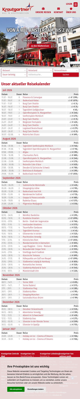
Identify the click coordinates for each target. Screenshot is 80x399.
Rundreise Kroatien (31, 218)
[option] (40, 42)
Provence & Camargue (32, 97)
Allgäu (25, 152)
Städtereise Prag (30, 288)
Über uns (71, 12)
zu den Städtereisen (40, 46)
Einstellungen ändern (36, 389)
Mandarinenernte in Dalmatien (36, 243)
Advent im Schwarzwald (33, 315)
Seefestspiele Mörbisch (33, 116)
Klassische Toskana (31, 255)
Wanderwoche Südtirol (32, 194)
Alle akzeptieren (16, 389)
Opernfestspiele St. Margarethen (37, 112)
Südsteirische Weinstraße (34, 185)
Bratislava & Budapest (32, 170)
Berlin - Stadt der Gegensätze (36, 221)
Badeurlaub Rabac (31, 100)
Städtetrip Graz (29, 318)
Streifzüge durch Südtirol (33, 252)
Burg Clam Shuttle (31, 103)
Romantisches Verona (32, 264)
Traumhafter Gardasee (32, 227)
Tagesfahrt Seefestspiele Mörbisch (38, 146)
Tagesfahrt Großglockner (33, 109)
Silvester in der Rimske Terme (36, 321)
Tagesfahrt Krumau (31, 230)
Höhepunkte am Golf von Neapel (37, 258)
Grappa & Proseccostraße (34, 197)
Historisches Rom (30, 240)
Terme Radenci (29, 285)
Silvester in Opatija (31, 324)
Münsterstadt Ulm (31, 271)
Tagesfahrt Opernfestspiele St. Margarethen (42, 149)
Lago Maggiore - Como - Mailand (37, 246)
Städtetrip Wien (29, 291)
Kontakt (58, 12)
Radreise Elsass (29, 200)
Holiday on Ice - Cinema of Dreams (38, 336)
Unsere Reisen (43, 12)
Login (69, 3)
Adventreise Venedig (31, 312)
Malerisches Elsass (31, 134)
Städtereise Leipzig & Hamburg (36, 261)
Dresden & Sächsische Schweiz (36, 167)
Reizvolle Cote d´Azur (32, 164)
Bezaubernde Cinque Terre (34, 249)
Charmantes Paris (30, 155)
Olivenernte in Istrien (32, 233)
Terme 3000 (28, 282)
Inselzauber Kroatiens (32, 224)
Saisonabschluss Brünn (33, 297)
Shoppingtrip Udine (31, 188)
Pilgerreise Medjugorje (32, 203)
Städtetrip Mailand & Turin (34, 267)
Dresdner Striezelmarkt (33, 309)
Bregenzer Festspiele (32, 122)
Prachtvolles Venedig (32, 236)
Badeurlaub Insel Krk (32, 173)
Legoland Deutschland (32, 128)
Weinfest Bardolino (31, 215)
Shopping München (31, 294)
